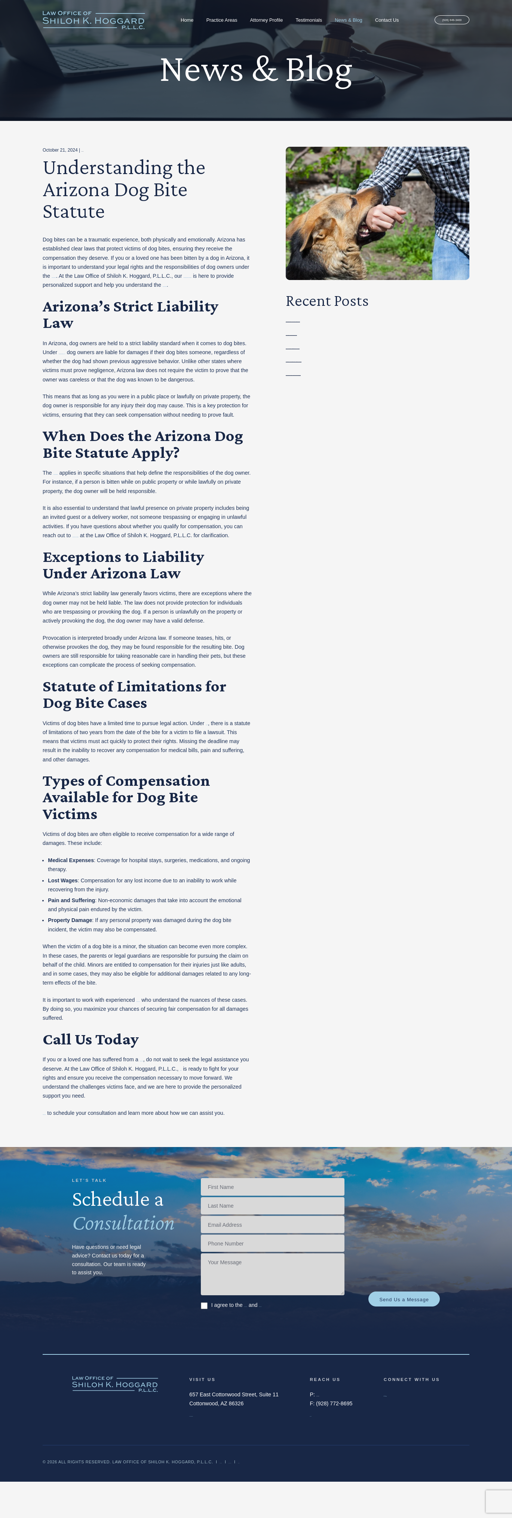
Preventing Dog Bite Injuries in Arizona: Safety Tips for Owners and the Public (377, 320)
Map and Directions (212, 1451)
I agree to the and (270, 1341)
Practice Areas (210, 20)
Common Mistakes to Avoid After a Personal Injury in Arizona (357, 334)
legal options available (127, 294)
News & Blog (336, 20)
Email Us (320, 1451)
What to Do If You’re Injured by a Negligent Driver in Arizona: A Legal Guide (374, 347)
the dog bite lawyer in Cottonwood (112, 553)
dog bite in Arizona (162, 1087)
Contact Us (375, 20)
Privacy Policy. (312, 1341)
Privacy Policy (272, 1498)
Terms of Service (263, 1341)
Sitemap (306, 1498)
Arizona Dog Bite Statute (82, 491)
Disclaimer (233, 1498)
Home (175, 20)
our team (239, 1096)
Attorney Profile (255, 20)
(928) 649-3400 (440, 20)
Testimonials (297, 20)
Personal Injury (97, 150)
